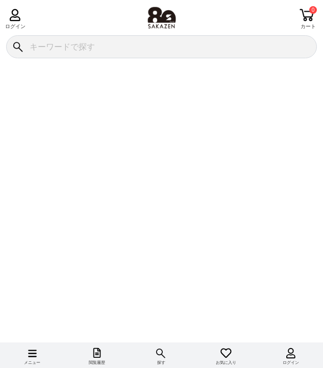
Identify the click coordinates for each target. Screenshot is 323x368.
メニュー (32, 362)
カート (308, 26)
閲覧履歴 (97, 362)
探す (161, 362)
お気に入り (226, 362)
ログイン (15, 26)
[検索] (17, 46)
